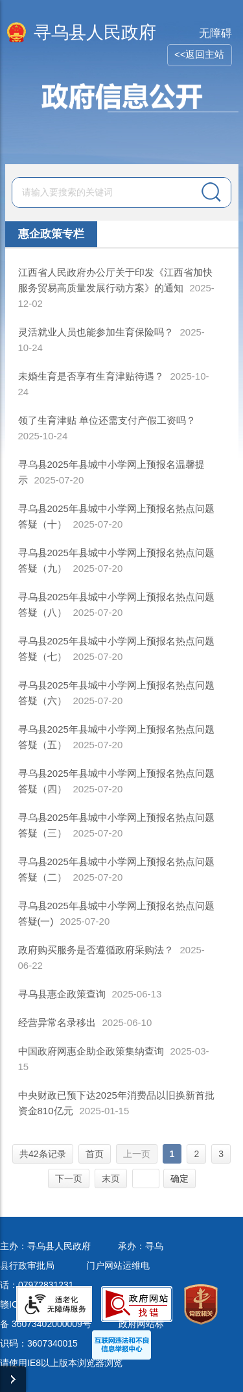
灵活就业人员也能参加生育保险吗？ (96, 331)
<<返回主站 (199, 54)
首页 (95, 1154)
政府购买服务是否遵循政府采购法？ (96, 949)
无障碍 (215, 33)
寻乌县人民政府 (95, 32)
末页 (111, 1178)
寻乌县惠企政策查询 (62, 993)
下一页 (68, 1178)
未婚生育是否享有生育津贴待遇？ (91, 376)
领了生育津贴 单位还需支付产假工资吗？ (107, 420)
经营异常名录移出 (57, 1022)
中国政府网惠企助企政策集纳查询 (91, 1050)
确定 (179, 1178)
